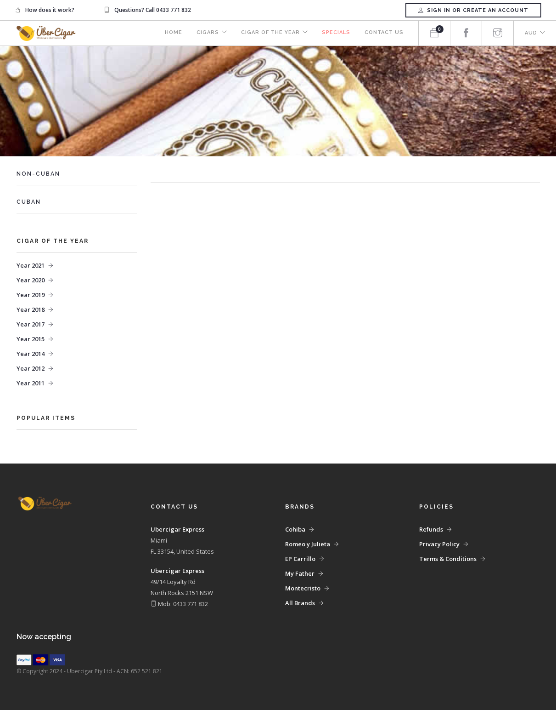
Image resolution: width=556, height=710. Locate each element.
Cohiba (295, 529)
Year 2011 (31, 383)
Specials (335, 33)
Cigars (205, 33)
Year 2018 (31, 309)
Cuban (29, 202)
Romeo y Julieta (307, 544)
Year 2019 (31, 295)
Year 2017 (31, 324)
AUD (530, 33)
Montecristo (302, 588)
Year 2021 (31, 265)
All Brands (300, 603)
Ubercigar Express (177, 529)
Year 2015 (31, 339)
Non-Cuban (38, 174)
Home (170, 33)
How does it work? (49, 10)
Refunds (431, 529)
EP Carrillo (300, 559)
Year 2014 (31, 353)
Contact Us (383, 33)
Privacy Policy (439, 544)
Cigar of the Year (268, 33)
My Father (300, 573)
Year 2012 (31, 368)
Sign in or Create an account (473, 10)
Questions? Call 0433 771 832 (152, 10)
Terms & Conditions (448, 559)
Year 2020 (31, 280)
